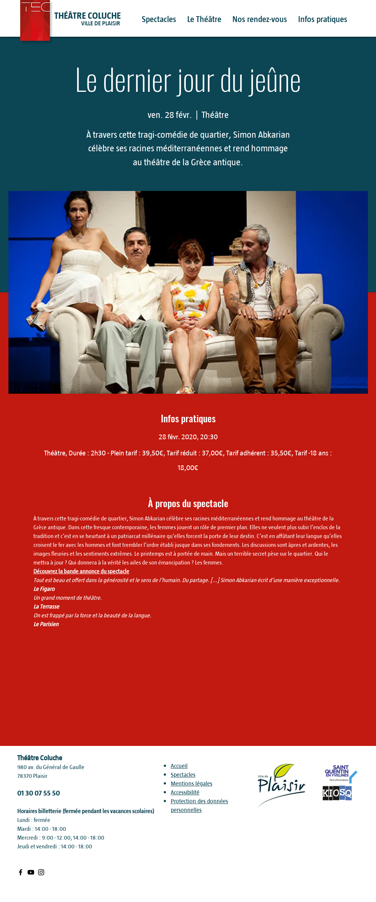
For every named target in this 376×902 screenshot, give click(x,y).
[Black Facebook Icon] (21, 872)
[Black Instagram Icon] (41, 872)
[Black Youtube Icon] (31, 872)
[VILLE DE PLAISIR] (114, 23)
